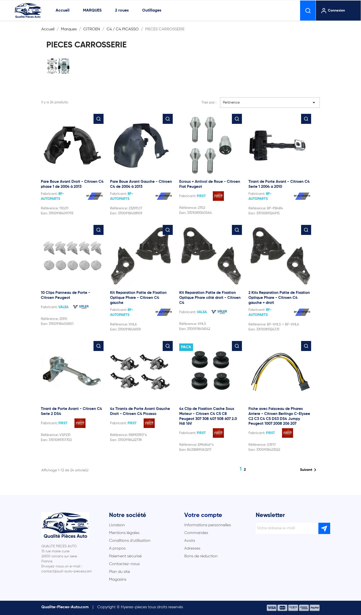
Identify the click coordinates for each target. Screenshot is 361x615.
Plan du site (119, 572)
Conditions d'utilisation (129, 541)
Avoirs (189, 541)
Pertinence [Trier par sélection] (270, 103)
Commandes (196, 533)
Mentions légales (124, 533)
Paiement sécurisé (125, 556)
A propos (117, 549)
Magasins (117, 580)
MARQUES (92, 11)
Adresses (192, 549)
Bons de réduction (201, 556)
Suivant (309, 470)
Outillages (151, 11)
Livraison (117, 525)
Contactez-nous (124, 564)
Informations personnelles (207, 525)
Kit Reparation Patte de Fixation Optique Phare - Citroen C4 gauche (138, 298)
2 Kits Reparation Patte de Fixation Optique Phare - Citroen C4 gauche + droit (279, 298)
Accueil (62, 11)
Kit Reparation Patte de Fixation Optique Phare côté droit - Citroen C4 (210, 298)
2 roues (122, 11)
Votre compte (203, 515)
